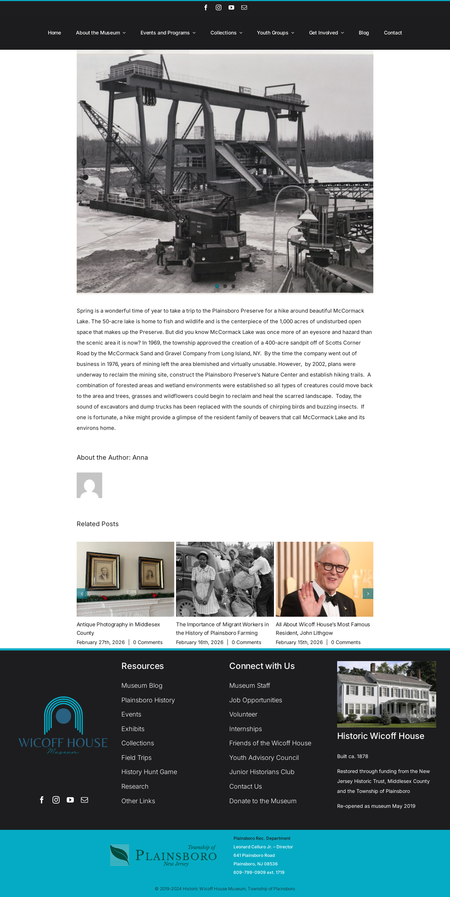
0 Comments (148, 642)
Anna (140, 457)
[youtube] (231, 7)
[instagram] (218, 7)
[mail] (244, 7)
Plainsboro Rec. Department (262, 838)
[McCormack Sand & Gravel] (225, 172)
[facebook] (206, 7)
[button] (82, 593)
